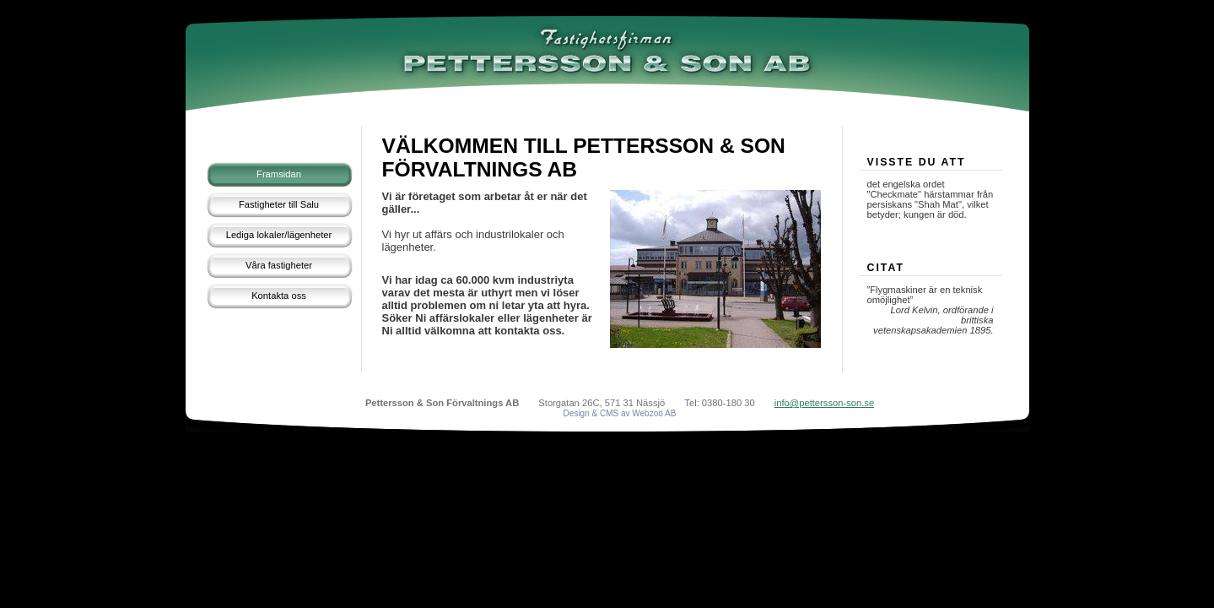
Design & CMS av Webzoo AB (620, 413)
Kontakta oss (278, 295)
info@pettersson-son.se (824, 403)
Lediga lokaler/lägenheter (279, 235)
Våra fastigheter (278, 265)
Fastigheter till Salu (279, 204)
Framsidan (278, 174)
